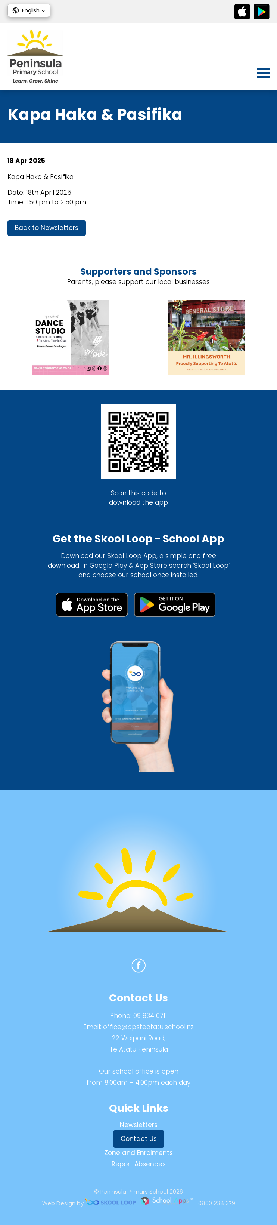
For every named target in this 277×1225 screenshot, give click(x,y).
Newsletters (139, 1124)
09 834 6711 (150, 1015)
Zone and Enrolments (138, 1152)
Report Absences (139, 1164)
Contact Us (139, 1138)
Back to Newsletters (46, 227)
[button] (29, 10)
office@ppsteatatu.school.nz (148, 1026)
